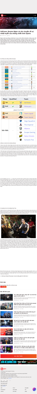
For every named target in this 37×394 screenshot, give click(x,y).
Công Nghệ (26, 387)
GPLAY (14, 387)
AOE (1, 387)
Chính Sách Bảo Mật (4, 383)
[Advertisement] (18, 7)
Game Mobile (15, 389)
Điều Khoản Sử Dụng (4, 381)
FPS (25, 389)
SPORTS (2, 391)
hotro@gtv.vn (10, 378)
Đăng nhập (3, 286)
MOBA (26, 391)
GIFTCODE (14, 391)
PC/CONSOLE (3, 389)
